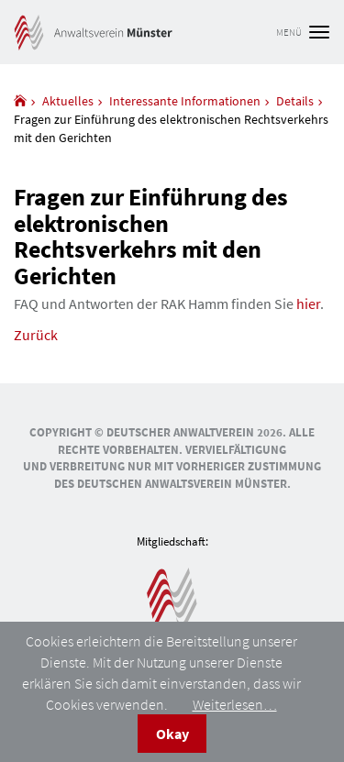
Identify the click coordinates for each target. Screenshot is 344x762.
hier (308, 303)
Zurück (36, 335)
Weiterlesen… (235, 704)
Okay (172, 733)
